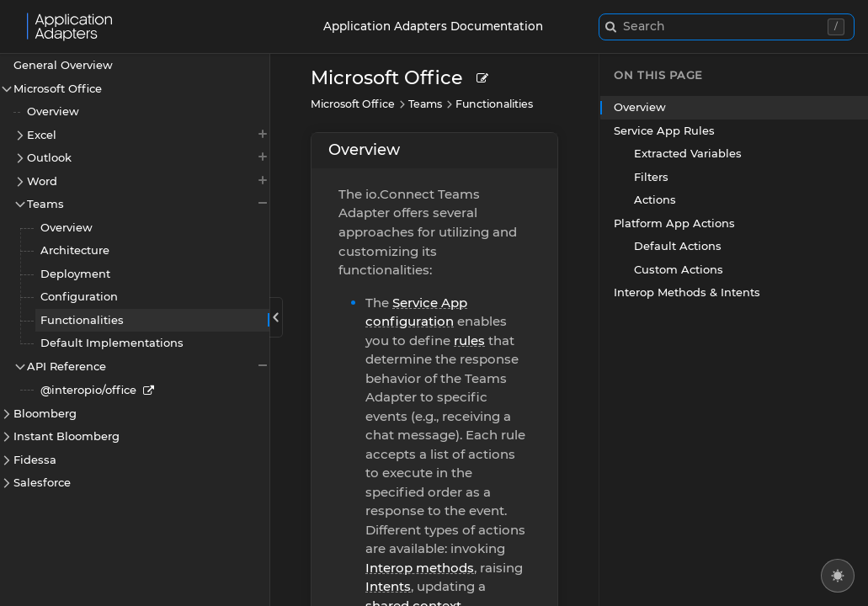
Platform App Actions (674, 223)
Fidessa (34, 459)
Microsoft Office (57, 88)
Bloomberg (45, 413)
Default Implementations (112, 342)
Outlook (148, 157)
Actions (655, 199)
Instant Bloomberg (66, 436)
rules (469, 340)
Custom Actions (678, 269)
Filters (651, 176)
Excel (148, 134)
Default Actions (678, 245)
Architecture (74, 250)
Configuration (79, 296)
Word (148, 180)
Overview (53, 111)
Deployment (75, 273)
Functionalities (82, 320)
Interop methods (419, 568)
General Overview (63, 65)
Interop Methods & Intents (687, 292)
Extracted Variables (688, 153)
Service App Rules (664, 130)
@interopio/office (88, 389)
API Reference (148, 366)
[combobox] (727, 26)
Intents (388, 586)
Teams (148, 203)
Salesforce (42, 482)
